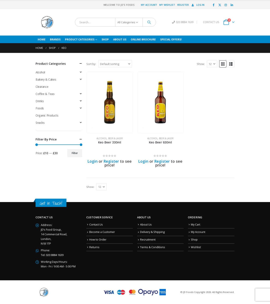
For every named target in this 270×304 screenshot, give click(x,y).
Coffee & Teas (45, 94)
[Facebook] (213, 5)
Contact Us (96, 224)
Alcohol (101, 138)
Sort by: (91, 64)
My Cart (195, 224)
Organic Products (47, 115)
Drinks (40, 101)
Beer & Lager (115, 138)
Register (183, 4)
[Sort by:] (115, 63)
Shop (105, 39)
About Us (119, 39)
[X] (219, 5)
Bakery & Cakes (46, 79)
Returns (94, 247)
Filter (75, 153)
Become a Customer (102, 232)
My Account (149, 4)
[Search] (149, 22)
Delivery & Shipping (152, 232)
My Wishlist (167, 4)
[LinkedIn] (231, 5)
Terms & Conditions (152, 247)
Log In (198, 4)
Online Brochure (143, 39)
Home (41, 39)
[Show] (212, 63)
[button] (222, 63)
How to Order (97, 239)
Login (92, 161)
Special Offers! (171, 39)
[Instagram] (226, 5)
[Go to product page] (109, 102)
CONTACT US (211, 22)
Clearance (42, 87)
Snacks (40, 123)
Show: (201, 64)
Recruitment (148, 239)
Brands (55, 39)
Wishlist (196, 247)
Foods (40, 108)
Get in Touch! (51, 203)
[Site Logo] (47, 22)
